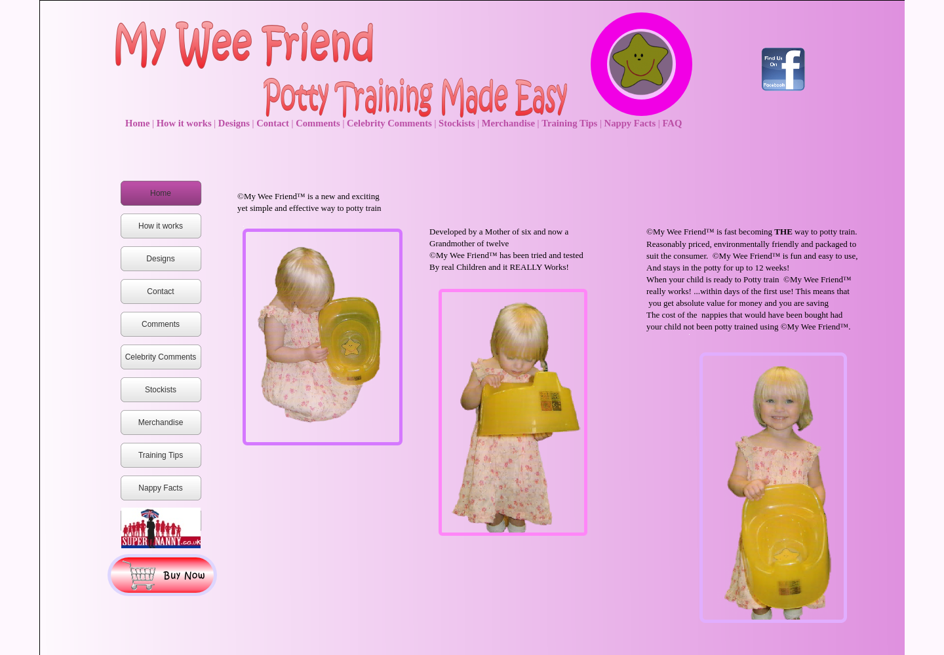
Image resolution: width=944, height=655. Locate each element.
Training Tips (570, 123)
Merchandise (510, 123)
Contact (273, 123)
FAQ (672, 123)
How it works (185, 123)
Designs (235, 123)
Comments (319, 123)
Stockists (458, 123)
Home (138, 123)
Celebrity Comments (391, 123)
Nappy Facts (631, 123)
